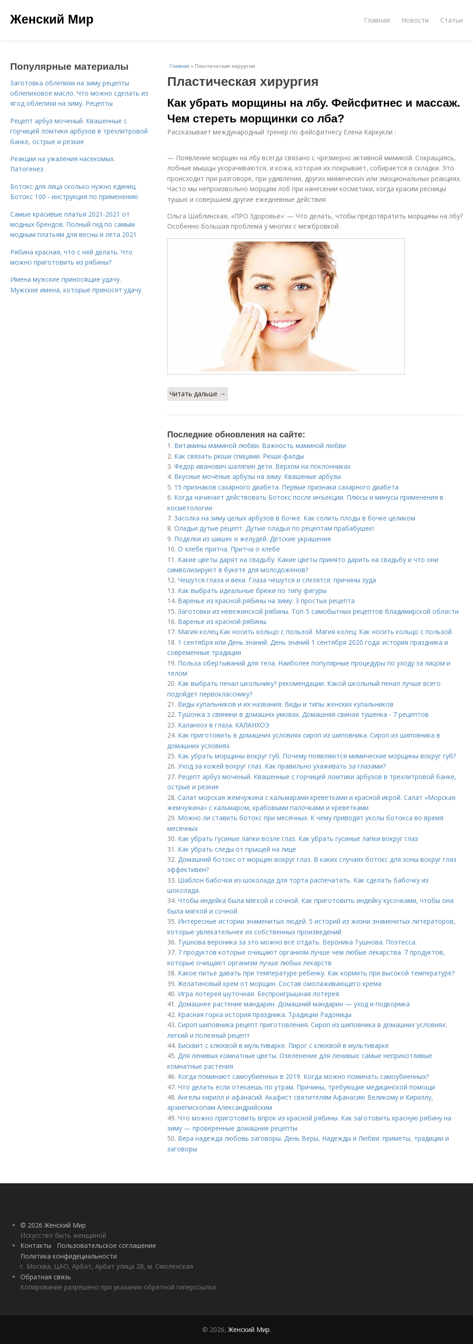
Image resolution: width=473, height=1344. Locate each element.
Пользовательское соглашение (106, 1245)
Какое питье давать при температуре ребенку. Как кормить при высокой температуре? (316, 973)
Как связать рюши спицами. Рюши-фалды (239, 456)
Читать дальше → (198, 393)
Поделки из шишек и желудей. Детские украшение (252, 538)
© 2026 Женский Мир (53, 1225)
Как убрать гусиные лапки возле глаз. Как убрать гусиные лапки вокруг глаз (298, 838)
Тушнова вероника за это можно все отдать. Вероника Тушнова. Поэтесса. (297, 942)
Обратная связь (45, 1276)
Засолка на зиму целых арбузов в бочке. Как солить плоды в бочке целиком (294, 518)
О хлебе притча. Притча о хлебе (229, 549)
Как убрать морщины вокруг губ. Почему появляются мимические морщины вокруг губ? (317, 755)
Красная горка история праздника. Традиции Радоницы (265, 1014)
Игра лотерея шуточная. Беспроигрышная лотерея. (259, 993)
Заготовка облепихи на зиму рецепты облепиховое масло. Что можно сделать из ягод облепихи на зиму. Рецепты (79, 93)
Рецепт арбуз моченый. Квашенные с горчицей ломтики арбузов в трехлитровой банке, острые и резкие (79, 131)
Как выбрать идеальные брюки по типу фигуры (252, 590)
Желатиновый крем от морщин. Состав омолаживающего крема (280, 983)
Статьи (451, 20)
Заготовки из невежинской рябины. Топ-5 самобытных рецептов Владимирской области (318, 611)
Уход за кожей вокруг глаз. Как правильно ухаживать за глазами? (282, 766)
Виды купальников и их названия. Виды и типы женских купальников (286, 704)
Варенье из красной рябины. (224, 621)
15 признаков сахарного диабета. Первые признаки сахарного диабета (286, 487)
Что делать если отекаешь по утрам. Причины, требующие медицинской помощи (306, 1087)
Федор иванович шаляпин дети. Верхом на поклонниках (262, 466)
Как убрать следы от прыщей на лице (237, 849)
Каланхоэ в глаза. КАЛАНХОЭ (223, 724)
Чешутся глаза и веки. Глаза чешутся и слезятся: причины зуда (277, 579)
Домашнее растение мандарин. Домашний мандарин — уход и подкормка (294, 1003)
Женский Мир (52, 19)
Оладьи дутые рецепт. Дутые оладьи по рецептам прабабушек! (274, 528)
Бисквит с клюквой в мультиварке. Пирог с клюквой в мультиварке (283, 1045)
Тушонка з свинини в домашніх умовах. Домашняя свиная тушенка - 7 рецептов (303, 714)
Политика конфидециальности (68, 1256)
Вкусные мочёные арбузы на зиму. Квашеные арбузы (257, 476)
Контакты (35, 1245)
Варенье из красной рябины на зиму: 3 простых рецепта (266, 600)
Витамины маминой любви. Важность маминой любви (260, 445)
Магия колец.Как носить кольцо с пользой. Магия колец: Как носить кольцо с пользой (315, 631)
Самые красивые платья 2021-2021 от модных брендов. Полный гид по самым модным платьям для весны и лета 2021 (73, 224)
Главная (377, 20)
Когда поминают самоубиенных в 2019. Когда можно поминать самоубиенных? (303, 1076)
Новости (415, 20)
